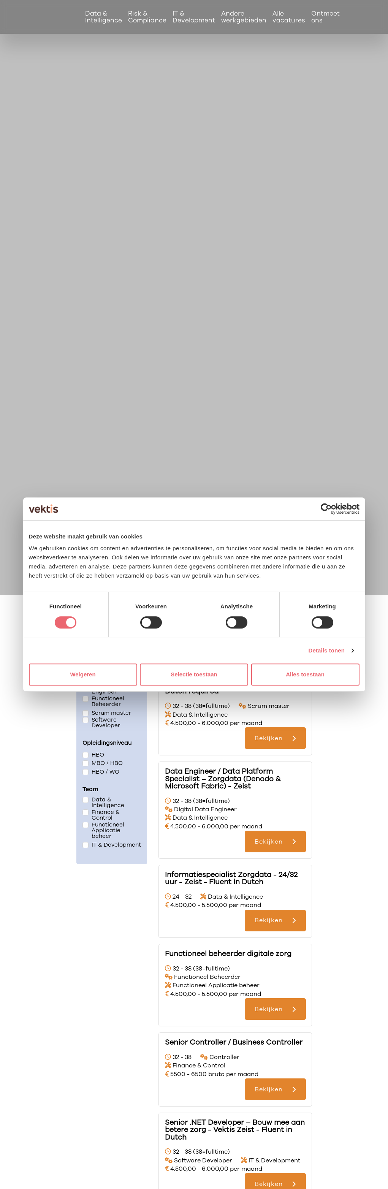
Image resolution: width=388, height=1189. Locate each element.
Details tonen (327, 650)
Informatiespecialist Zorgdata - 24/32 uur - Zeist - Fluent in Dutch (231, 878)
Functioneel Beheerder (108, 701)
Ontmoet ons (326, 16)
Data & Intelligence (104, 16)
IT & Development (194, 16)
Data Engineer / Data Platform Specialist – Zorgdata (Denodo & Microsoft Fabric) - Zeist (223, 779)
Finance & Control (106, 815)
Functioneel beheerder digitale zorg (228, 953)
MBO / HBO (107, 763)
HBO (98, 754)
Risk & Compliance (147, 16)
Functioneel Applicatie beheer (108, 830)
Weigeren (82, 674)
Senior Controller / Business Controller (233, 1042)
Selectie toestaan (194, 674)
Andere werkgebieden (244, 16)
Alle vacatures (289, 16)
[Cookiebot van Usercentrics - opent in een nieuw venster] (326, 509)
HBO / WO (105, 771)
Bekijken (269, 738)
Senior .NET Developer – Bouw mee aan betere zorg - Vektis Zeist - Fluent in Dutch (235, 1130)
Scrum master (111, 713)
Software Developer (106, 722)
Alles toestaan (305, 674)
